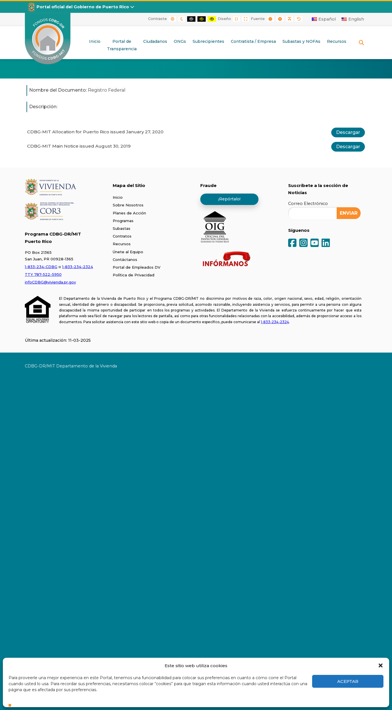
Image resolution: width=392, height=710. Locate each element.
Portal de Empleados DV (136, 267)
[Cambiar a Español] (324, 19)
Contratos (122, 236)
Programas (123, 220)
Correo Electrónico (308, 203)
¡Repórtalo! (229, 199)
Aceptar (347, 681)
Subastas (121, 228)
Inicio (118, 197)
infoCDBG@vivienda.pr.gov (50, 282)
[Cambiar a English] (353, 19)
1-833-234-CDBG (41, 266)
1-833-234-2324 (77, 266)
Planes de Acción (129, 213)
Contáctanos (125, 259)
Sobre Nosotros (128, 205)
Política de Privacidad (133, 275)
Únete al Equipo (128, 252)
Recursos (122, 244)
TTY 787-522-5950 (43, 274)
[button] (380, 665)
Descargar (348, 132)
